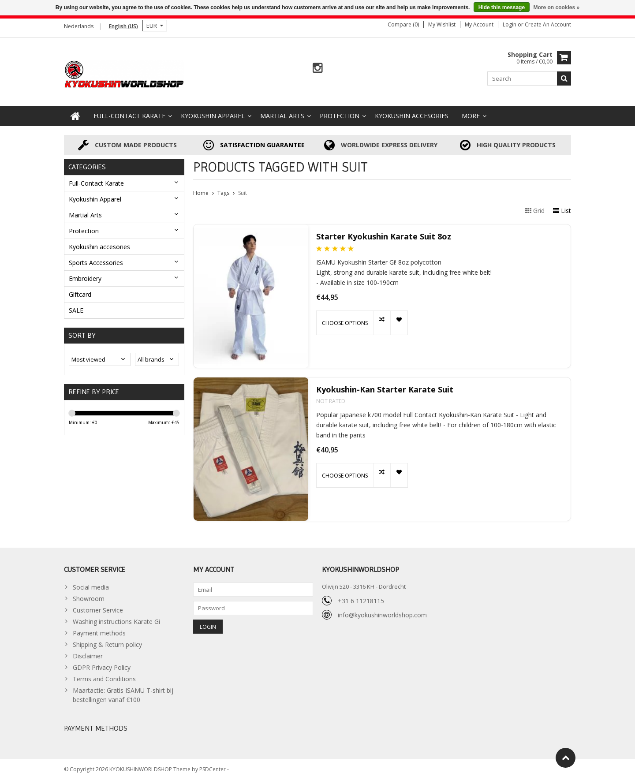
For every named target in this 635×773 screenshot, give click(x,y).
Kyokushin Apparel (213, 109)
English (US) (123, 26)
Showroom (89, 591)
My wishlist (442, 24)
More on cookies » (556, 7)
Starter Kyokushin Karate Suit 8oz (383, 229)
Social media (91, 580)
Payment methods (99, 626)
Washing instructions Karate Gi (116, 614)
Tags (223, 186)
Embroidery (85, 271)
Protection (339, 109)
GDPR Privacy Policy (102, 660)
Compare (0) (403, 24)
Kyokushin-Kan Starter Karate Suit (384, 382)
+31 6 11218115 (361, 593)
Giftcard (80, 287)
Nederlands (78, 26)
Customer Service (98, 603)
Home (201, 186)
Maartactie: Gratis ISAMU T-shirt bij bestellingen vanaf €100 (123, 688)
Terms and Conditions (104, 672)
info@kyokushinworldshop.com (382, 607)
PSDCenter (213, 762)
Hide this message (501, 7)
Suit (242, 186)
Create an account (548, 24)
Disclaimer (88, 649)
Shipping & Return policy (107, 637)
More (471, 109)
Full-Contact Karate (129, 109)
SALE (76, 303)
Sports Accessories (96, 255)
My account (479, 24)
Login (510, 24)
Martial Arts (282, 109)
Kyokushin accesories (411, 109)
